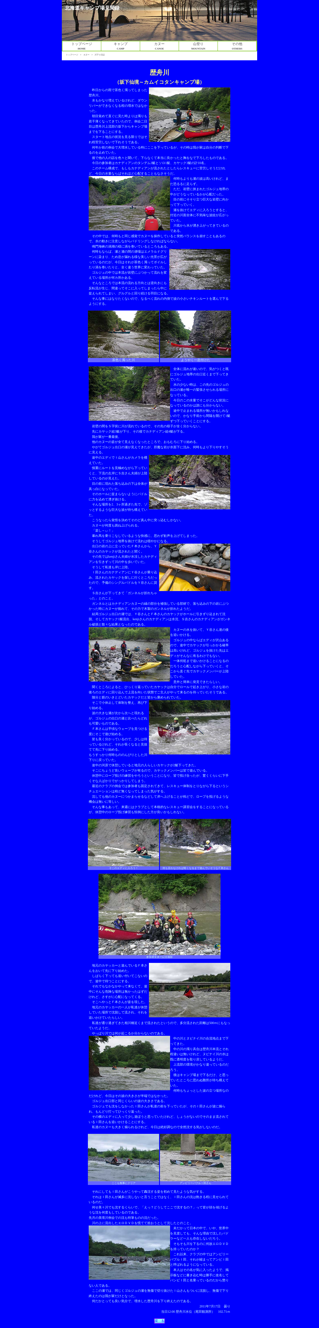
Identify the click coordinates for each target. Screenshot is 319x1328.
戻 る (159, 1320)
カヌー (86, 55)
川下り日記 (100, 55)
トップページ (72, 55)
